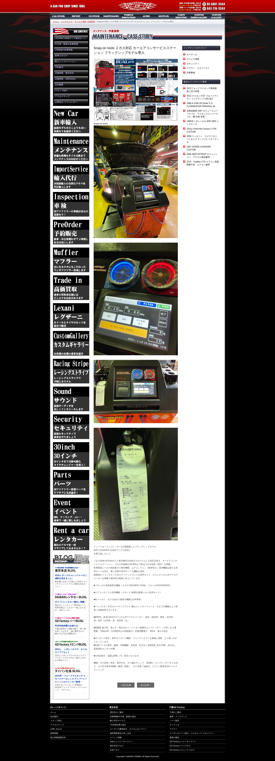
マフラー (164, 16)
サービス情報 (80, 21)
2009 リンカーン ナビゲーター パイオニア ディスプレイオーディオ (203, 139)
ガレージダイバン (137, 6)
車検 (129, 16)
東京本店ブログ (116, 746)
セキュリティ (193, 63)
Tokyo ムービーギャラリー (121, 741)
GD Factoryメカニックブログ (182, 750)
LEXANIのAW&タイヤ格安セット (70, 38)
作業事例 (91, 21)
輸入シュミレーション (65, 61)
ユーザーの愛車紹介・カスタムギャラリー (128, 729)
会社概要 (59, 84)
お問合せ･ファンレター (66, 102)
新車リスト (76, 16)
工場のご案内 (175, 712)
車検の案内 (174, 737)
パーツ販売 (181, 16)
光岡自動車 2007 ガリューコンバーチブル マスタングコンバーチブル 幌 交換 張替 (202, 114)
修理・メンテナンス (178, 716)
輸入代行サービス (117, 720)
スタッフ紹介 (61, 90)
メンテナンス (111, 16)
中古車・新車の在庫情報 (66, 44)
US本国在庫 (93, 16)
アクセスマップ (62, 96)
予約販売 (59, 67)
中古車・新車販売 (58, 16)
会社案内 (54, 716)
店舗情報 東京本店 (64, 73)
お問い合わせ (56, 729)
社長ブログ (115, 750)
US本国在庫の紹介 (118, 725)
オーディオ (146, 16)
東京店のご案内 (116, 712)
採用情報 (54, 733)
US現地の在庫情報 (64, 50)
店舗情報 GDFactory (65, 79)
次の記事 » (145, 685)
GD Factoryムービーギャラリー (183, 741)
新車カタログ (61, 55)
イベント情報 (116, 737)
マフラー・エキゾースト (198, 68)
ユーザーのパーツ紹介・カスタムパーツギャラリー (192, 733)
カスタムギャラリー (216, 16)
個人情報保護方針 (58, 737)
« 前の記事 (126, 685)
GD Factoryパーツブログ (180, 746)
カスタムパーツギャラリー (199, 16)
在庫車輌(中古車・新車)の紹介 (123, 716)
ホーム (56, 21)
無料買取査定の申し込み (120, 733)
